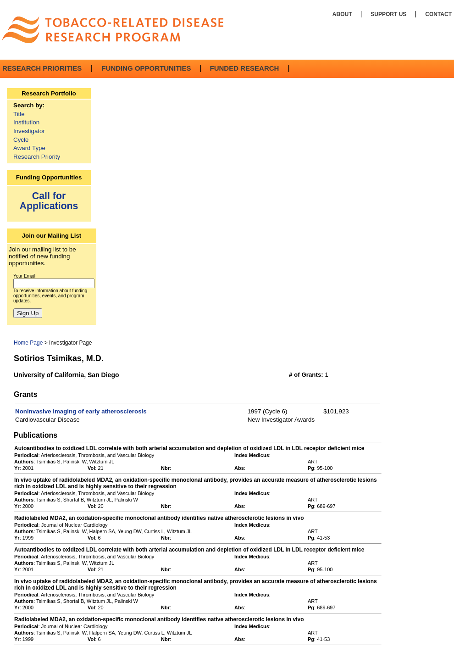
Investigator (29, 131)
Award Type (29, 148)
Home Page (28, 343)
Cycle (20, 139)
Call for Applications (49, 200)
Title (19, 114)
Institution (26, 122)
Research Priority (36, 156)
